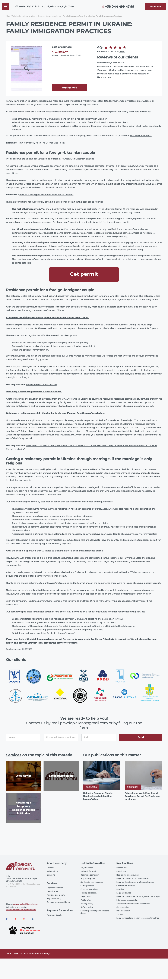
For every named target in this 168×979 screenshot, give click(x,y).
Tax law (119, 914)
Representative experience (49, 16)
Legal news (85, 896)
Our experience (87, 886)
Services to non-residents (58, 902)
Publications (52, 871)
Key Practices (86, 868)
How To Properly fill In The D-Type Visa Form (41, 142)
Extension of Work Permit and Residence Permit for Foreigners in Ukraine (142, 796)
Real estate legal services (127, 875)
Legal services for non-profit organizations (135, 882)
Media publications (88, 893)
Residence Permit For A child (41, 384)
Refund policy (86, 907)
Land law (120, 889)
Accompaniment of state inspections (133, 903)
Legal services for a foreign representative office (137, 918)
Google (122, 51)
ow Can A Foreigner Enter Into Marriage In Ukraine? (46, 194)
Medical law (121, 868)
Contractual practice (125, 886)
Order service (69, 87)
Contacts (51, 875)
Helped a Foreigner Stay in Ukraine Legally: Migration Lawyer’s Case (97, 796)
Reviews (104, 57)
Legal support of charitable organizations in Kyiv (138, 896)
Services (13, 755)
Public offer (85, 900)
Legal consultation (55, 888)
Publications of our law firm (24, 16)
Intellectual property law (127, 900)
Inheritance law (123, 911)
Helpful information (89, 871)
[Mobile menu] (5, 6)
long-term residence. (141, 135)
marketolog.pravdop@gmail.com (21, 909)
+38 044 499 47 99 (119, 6)
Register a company (56, 895)
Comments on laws (89, 889)
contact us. (124, 639)
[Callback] (155, 6)
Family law (121, 871)
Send (140, 737)
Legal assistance (123, 893)
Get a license (52, 891)
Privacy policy (86, 903)
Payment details (54, 915)
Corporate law (122, 907)
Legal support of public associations (132, 878)
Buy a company (54, 898)
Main (8, 16)
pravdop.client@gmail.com (25, 904)
